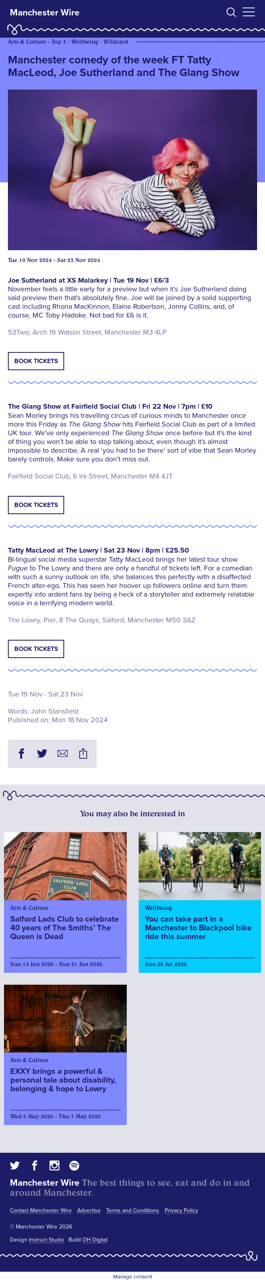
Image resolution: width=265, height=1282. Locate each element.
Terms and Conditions (132, 1210)
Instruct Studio (46, 1239)
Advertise (89, 1210)
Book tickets (36, 361)
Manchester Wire (45, 12)
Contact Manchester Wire (41, 1210)
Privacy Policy (181, 1210)
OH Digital (94, 1239)
